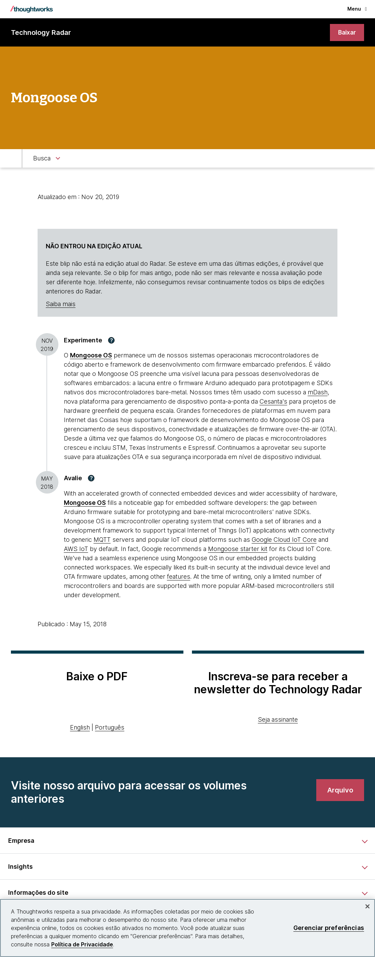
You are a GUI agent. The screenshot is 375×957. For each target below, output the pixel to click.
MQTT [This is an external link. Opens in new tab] (102, 539)
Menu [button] (357, 9)
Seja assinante (278, 719)
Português (109, 727)
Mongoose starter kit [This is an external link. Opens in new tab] (237, 549)
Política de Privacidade (82, 944)
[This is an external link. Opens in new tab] (85, 503)
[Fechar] (367, 906)
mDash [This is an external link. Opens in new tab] (318, 392)
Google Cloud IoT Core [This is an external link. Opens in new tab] (284, 539)
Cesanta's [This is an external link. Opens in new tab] (273, 401)
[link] (346, 32)
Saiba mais (60, 304)
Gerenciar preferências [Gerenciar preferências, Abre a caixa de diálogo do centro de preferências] (328, 927)
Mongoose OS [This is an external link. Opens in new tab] (91, 355)
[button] (111, 340)
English (80, 727)
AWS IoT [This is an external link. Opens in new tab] (76, 549)
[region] (187, 928)
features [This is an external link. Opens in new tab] (178, 576)
